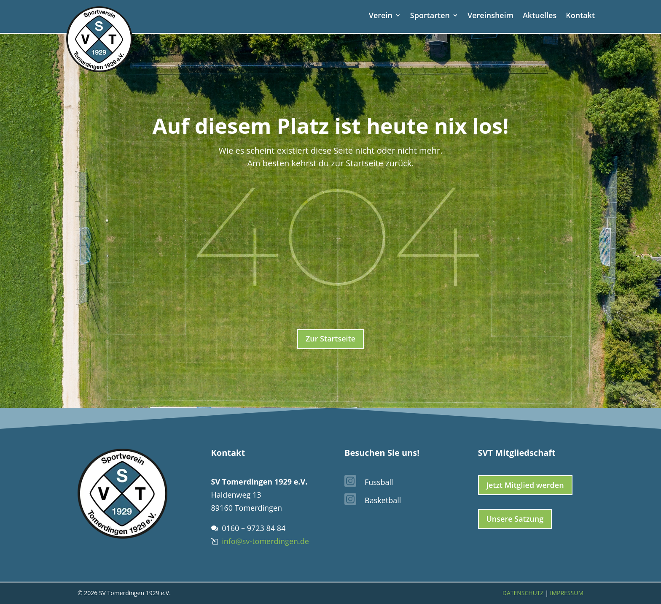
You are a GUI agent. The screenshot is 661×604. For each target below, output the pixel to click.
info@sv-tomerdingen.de (265, 541)
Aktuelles (539, 16)
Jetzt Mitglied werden (525, 485)
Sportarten (430, 16)
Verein (380, 16)
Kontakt (580, 16)
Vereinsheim (490, 16)
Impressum (567, 593)
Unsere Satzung (515, 519)
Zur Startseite (330, 338)
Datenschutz (523, 593)
